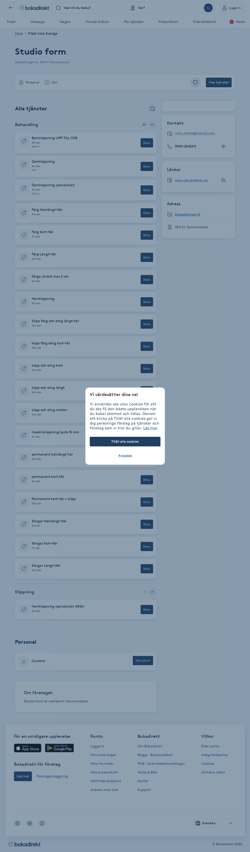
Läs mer (150, 427)
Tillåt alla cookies (125, 441)
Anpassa (125, 455)
